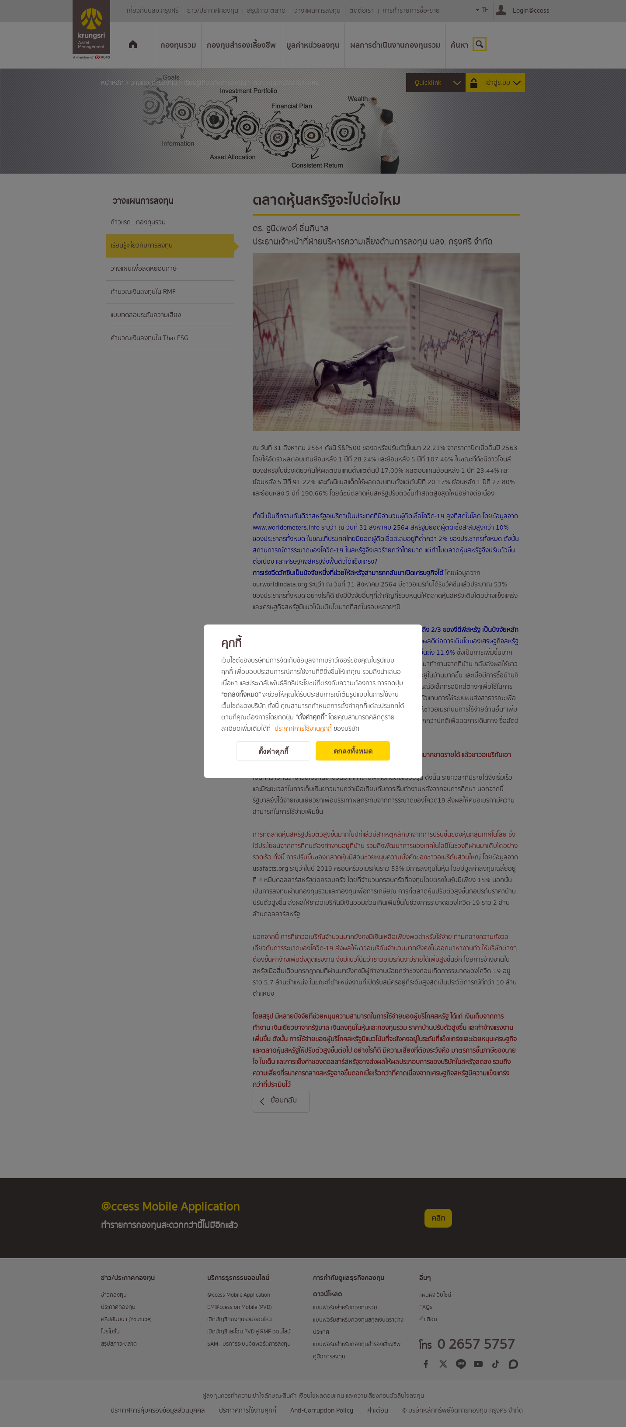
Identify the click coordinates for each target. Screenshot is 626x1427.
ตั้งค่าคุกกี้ (273, 751)
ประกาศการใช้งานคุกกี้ (303, 729)
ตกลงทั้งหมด (353, 751)
